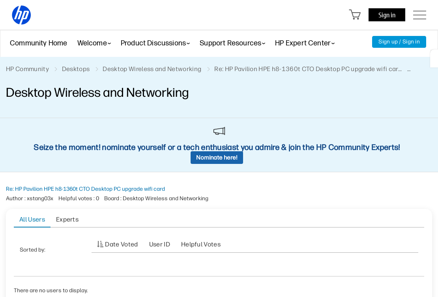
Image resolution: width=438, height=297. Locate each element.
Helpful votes (201, 244)
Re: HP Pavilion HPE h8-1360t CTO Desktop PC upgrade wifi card (85, 189)
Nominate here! (217, 157)
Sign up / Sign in (399, 41)
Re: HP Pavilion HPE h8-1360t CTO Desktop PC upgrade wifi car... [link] (308, 69)
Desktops (76, 69)
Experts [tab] (67, 219)
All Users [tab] (32, 219)
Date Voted (121, 244)
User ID (159, 244)
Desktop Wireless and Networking (152, 69)
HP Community (27, 69)
